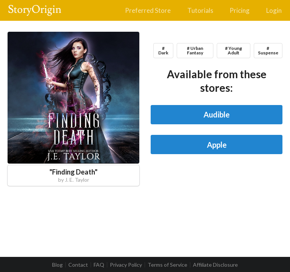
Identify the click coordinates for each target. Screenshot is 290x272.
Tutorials (200, 10)
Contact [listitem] (78, 264)
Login (274, 10)
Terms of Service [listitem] (167, 264)
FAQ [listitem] (99, 264)
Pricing (240, 10)
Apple (217, 144)
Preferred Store (148, 10)
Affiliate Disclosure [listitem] (215, 264)
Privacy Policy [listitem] (126, 264)
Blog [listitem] (57, 264)
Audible (217, 114)
